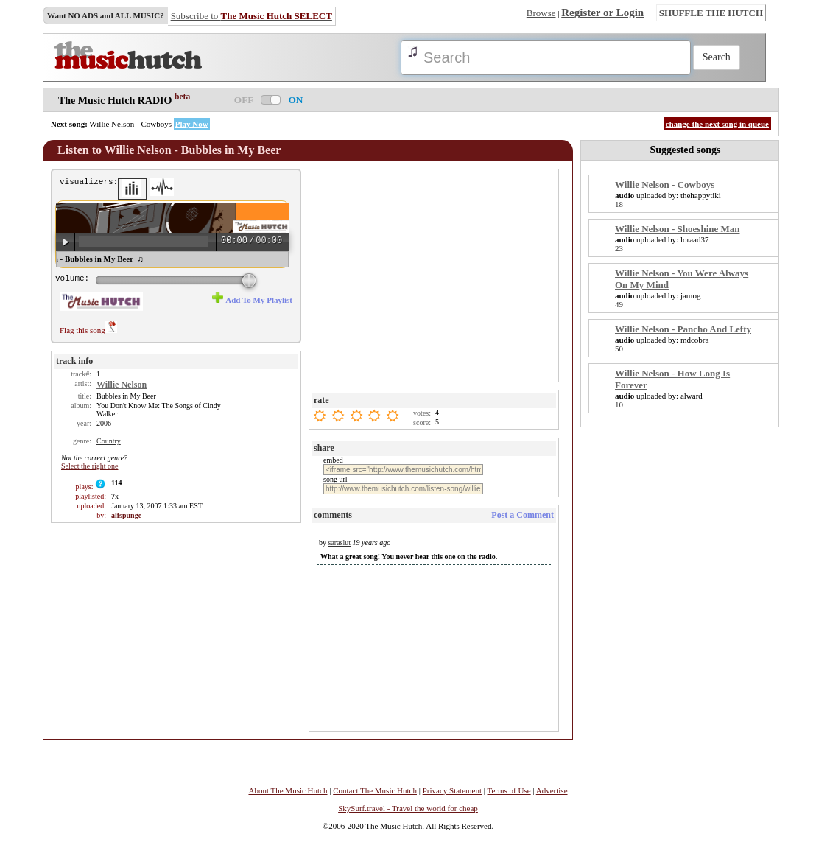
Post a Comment (522, 515)
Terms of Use (509, 790)
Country (108, 441)
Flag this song (88, 330)
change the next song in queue (717, 123)
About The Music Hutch (287, 790)
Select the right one (89, 466)
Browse (541, 12)
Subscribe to (251, 15)
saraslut (339, 543)
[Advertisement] (435, 275)
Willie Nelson (121, 384)
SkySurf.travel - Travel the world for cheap (408, 808)
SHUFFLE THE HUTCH (711, 12)
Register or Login (602, 12)
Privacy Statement (452, 790)
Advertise (552, 790)
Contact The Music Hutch (375, 790)
